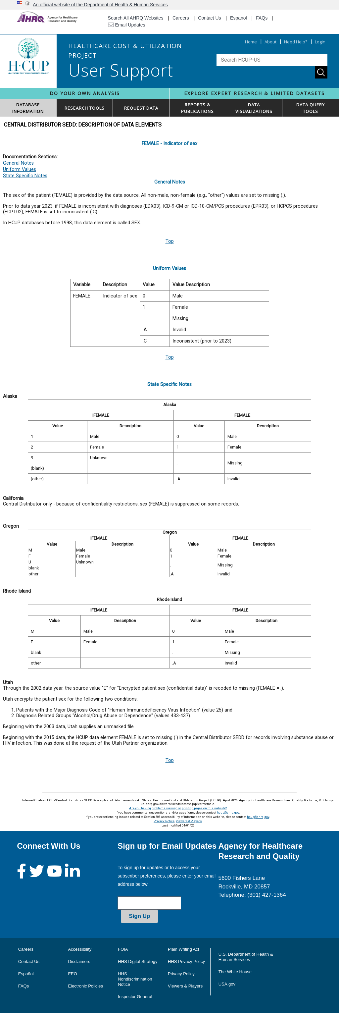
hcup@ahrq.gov (228, 812)
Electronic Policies (85, 986)
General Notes (18, 163)
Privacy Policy (181, 973)
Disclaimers (79, 961)
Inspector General (135, 996)
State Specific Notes (25, 176)
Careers (180, 18)
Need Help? (295, 42)
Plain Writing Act (183, 949)
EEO (72, 973)
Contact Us (209, 18)
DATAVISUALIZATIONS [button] (253, 108)
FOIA (123, 949)
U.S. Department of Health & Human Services (245, 957)
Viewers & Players (189, 821)
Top (170, 241)
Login (320, 42)
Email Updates (126, 24)
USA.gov (226, 984)
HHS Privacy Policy (186, 961)
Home (251, 42)
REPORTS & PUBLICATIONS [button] (197, 108)
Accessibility (79, 949)
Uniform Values (19, 169)
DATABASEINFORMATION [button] (28, 108)
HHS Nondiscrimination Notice (135, 979)
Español (26, 973)
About (270, 42)
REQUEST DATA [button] (141, 108)
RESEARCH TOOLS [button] (85, 108)
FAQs (261, 18)
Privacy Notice (164, 821)
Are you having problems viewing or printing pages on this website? (178, 808)
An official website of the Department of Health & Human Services (100, 4)
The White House (235, 971)
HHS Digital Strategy (137, 961)
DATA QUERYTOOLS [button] (310, 108)
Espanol (238, 18)
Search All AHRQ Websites (136, 18)
